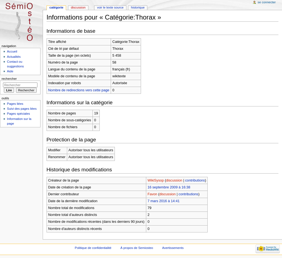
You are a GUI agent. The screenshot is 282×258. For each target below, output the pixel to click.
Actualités (14, 56)
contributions (195, 180)
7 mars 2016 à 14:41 (164, 201)
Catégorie (56, 7)
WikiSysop (156, 180)
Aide (10, 71)
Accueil (12, 51)
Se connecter (267, 2)
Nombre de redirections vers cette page (78, 90)
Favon (152, 194)
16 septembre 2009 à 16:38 (169, 187)
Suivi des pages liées (22, 108)
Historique (138, 7)
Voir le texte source (110, 7)
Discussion (78, 7)
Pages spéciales (18, 113)
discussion (174, 180)
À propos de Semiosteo (136, 247)
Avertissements (173, 247)
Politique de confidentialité (93, 247)
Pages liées (15, 103)
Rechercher (9, 78)
